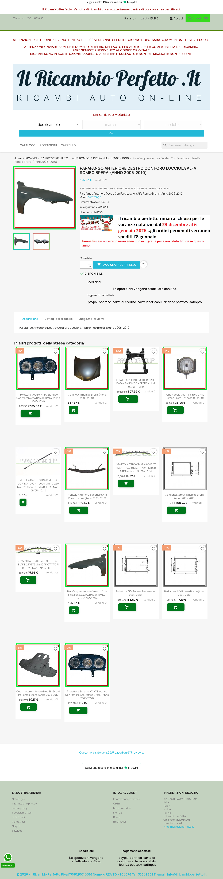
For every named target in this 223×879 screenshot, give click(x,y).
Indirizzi (117, 812)
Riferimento (87, 202)
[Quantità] (84, 265)
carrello (68, 145)
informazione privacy (24, 803)
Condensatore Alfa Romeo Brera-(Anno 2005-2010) (185, 496)
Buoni (116, 817)
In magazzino (87, 207)
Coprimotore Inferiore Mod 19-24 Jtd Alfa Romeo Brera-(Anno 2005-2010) (38, 693)
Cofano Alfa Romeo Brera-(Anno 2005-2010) (87, 396)
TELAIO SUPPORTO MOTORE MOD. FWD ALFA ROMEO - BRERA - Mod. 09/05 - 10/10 (136, 383)
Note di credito (122, 808)
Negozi (16, 826)
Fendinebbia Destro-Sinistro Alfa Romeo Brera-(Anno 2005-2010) (185, 396)
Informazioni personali (126, 799)
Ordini (116, 803)
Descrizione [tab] (30, 319)
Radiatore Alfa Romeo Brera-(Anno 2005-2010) (136, 593)
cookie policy (19, 808)
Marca (83, 197)
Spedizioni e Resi (22, 812)
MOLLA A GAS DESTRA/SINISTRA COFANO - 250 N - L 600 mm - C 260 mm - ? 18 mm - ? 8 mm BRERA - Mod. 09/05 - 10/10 (38, 485)
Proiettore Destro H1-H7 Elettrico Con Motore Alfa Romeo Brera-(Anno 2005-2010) (38, 398)
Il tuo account (125, 793)
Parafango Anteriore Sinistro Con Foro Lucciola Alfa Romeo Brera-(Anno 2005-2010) (87, 595)
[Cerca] (184, 145)
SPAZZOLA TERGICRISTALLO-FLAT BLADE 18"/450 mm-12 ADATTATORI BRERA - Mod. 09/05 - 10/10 (136, 468)
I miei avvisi (119, 821)
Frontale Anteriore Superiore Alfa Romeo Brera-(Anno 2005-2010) (87, 496)
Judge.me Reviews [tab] (91, 319)
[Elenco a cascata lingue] (131, 19)
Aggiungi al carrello (116, 264)
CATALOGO (28, 145)
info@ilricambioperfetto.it (178, 826)
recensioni (48, 145)
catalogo (17, 830)
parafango (94, 197)
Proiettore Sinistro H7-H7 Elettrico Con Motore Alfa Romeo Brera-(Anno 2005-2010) (87, 695)
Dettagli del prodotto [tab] (58, 319)
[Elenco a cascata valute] (156, 19)
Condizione (87, 212)
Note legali (18, 799)
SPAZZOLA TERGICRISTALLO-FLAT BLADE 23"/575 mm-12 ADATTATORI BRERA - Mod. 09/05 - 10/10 (38, 564)
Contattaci (18, 821)
